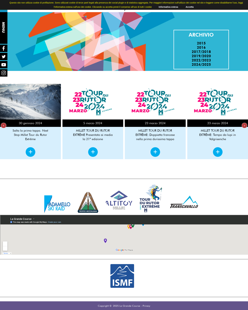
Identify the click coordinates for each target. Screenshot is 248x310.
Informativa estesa (168, 7)
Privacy (146, 305)
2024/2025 (201, 64)
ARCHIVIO (201, 35)
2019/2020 (201, 56)
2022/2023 (201, 60)
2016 (201, 47)
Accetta (190, 7)
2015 (201, 43)
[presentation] (3, 125)
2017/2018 (201, 51)
